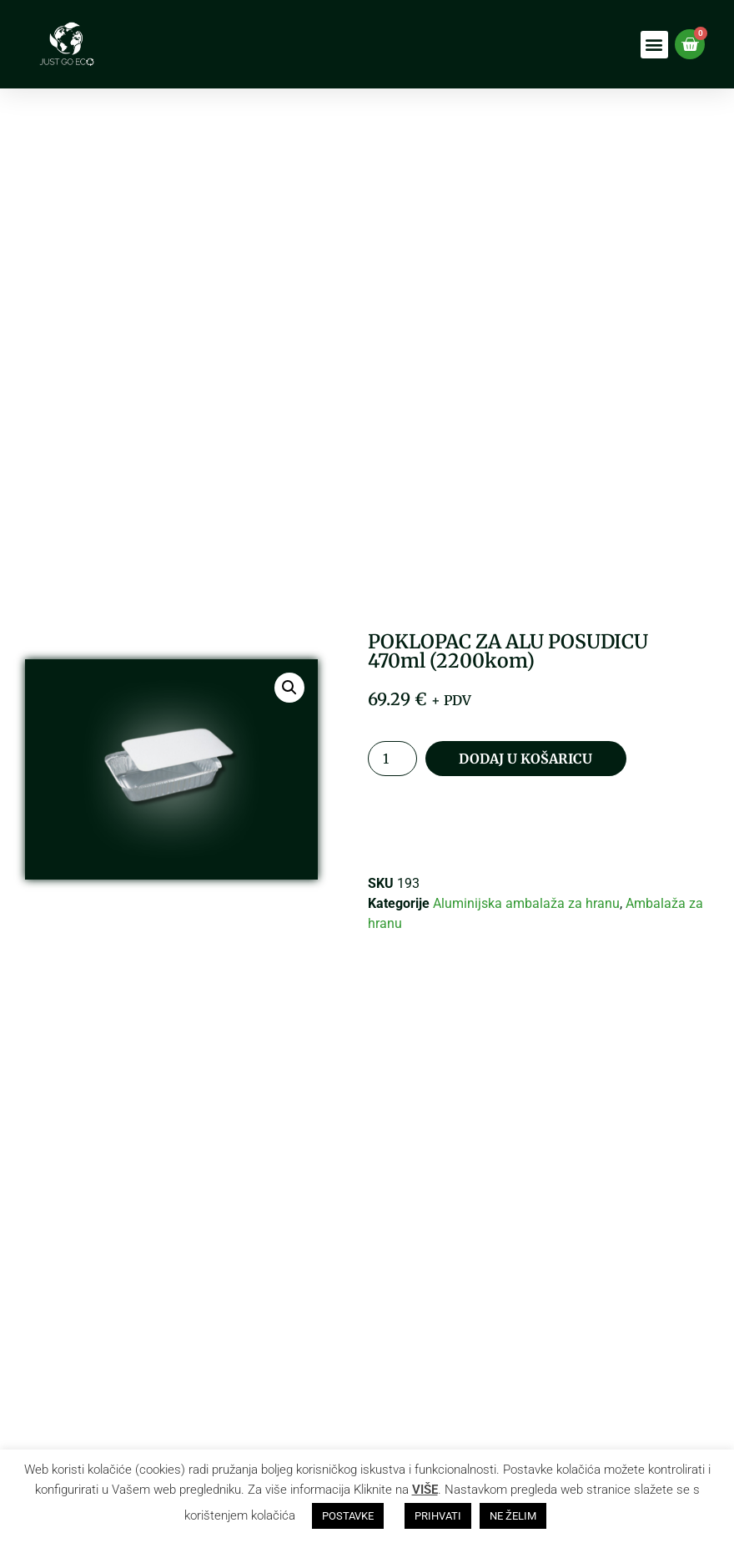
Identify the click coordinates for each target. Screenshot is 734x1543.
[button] (654, 44)
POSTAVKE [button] (348, 1516)
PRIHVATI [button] (438, 1516)
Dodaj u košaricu (525, 758)
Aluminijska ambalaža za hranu (526, 903)
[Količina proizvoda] (392, 758)
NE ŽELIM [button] (513, 1516)
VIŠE (425, 1489)
